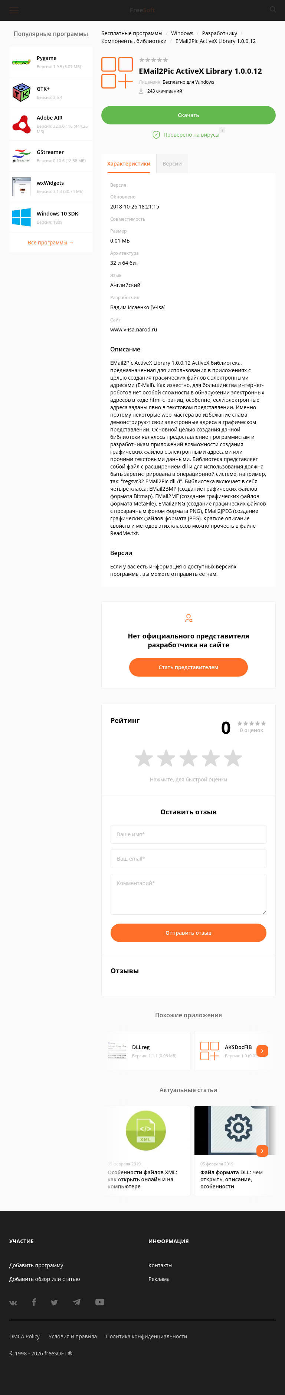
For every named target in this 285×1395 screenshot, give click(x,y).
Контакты (160, 1265)
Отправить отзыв (189, 932)
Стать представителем (189, 667)
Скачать (188, 115)
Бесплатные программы (132, 33)
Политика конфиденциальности (146, 1336)
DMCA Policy (24, 1336)
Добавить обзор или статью (44, 1278)
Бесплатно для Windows (188, 82)
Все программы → (51, 242)
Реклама (159, 1278)
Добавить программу (36, 1265)
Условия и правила (73, 1336)
